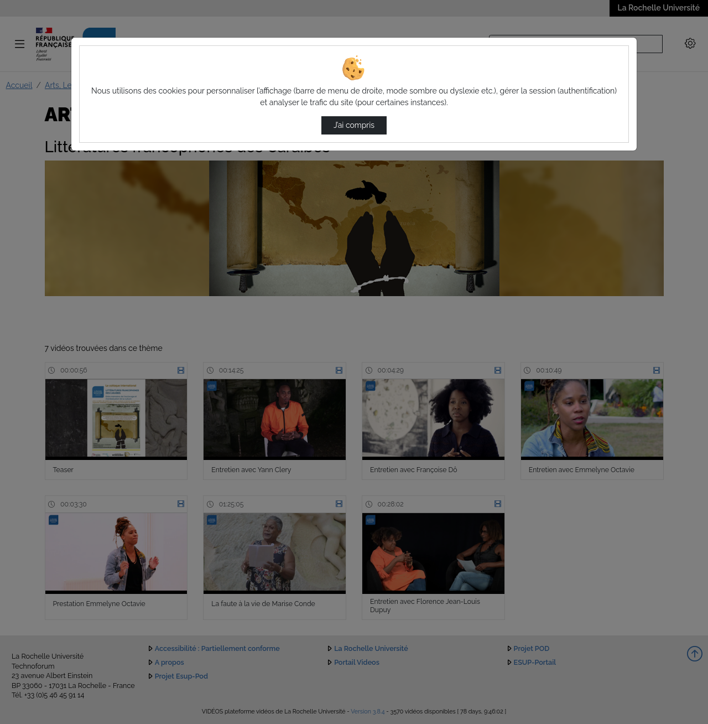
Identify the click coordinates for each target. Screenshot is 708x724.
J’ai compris (354, 125)
